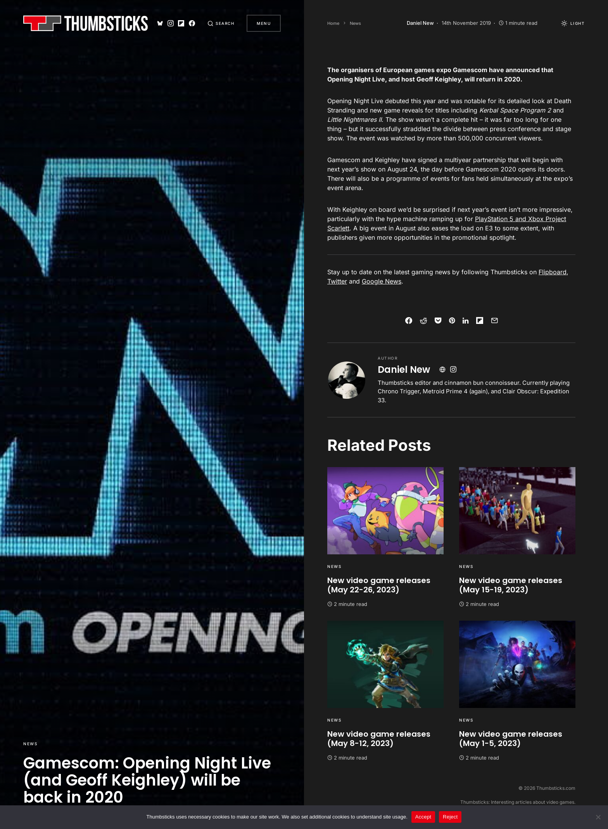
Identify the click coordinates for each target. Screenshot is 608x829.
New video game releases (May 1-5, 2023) (510, 739)
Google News (381, 281)
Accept (423, 817)
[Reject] (598, 817)
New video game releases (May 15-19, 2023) (510, 585)
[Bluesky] (160, 23)
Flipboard (553, 272)
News (30, 743)
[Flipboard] (181, 23)
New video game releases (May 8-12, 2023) (378, 739)
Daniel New (404, 369)
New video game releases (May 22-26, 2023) (378, 585)
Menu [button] (264, 23)
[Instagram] (171, 23)
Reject (450, 817)
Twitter (337, 281)
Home (333, 23)
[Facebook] (192, 23)
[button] (221, 23)
